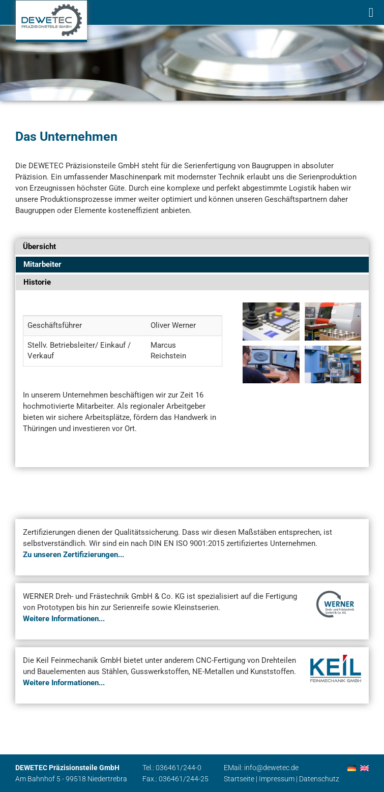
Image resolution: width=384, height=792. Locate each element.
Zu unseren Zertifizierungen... (73, 554)
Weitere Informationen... (64, 618)
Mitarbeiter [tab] (42, 264)
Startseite (239, 779)
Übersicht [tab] (39, 246)
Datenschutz (319, 779)
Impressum (276, 779)
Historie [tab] (37, 282)
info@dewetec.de (271, 768)
